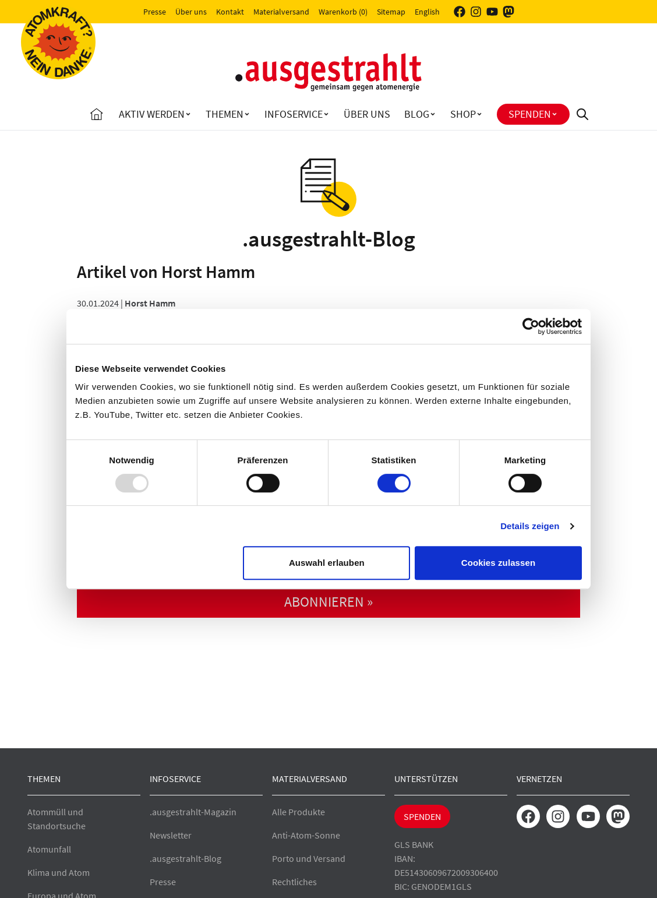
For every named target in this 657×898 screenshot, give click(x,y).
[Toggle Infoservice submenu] (326, 114)
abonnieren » (328, 602)
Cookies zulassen (498, 563)
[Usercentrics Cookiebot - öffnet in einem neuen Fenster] (531, 326)
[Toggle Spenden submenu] (554, 114)
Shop (463, 114)
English (427, 11)
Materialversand (281, 11)
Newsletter (171, 835)
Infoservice (293, 114)
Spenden (529, 114)
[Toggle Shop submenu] (479, 114)
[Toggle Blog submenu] (432, 114)
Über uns (191, 11)
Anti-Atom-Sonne (306, 835)
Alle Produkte (298, 812)
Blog (416, 114)
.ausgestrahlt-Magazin (193, 812)
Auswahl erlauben (327, 563)
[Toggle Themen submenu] (246, 114)
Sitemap (391, 11)
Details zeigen (529, 526)
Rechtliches (294, 882)
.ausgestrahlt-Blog (185, 858)
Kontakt (230, 11)
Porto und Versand (308, 858)
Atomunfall (49, 849)
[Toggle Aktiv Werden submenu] (188, 114)
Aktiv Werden (152, 114)
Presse (154, 11)
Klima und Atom (58, 872)
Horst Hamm (150, 303)
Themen (224, 114)
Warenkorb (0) (343, 11)
